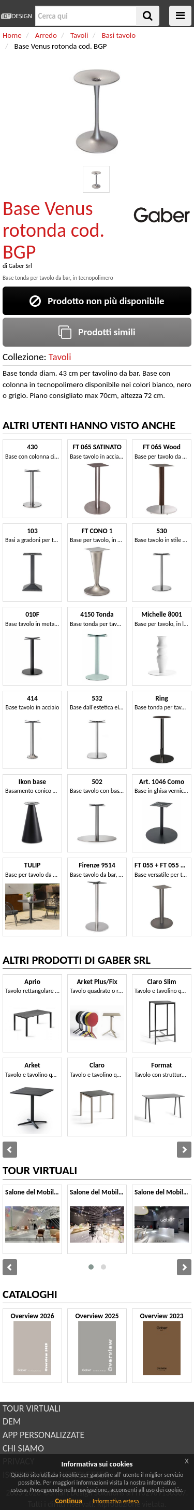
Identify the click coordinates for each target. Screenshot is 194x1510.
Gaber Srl (20, 265)
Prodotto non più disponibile (96, 301)
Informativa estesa (116, 1501)
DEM (12, 1421)
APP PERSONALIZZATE (43, 1435)
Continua (68, 1501)
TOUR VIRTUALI (32, 1408)
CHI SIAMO (23, 1448)
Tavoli (60, 357)
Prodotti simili (96, 332)
